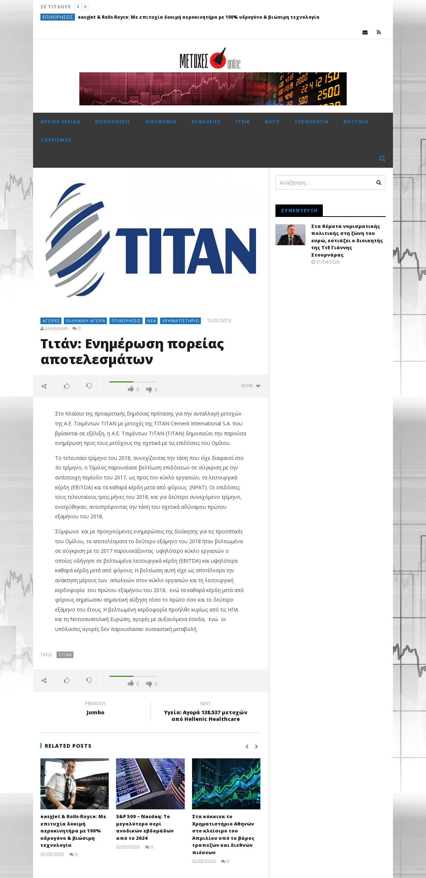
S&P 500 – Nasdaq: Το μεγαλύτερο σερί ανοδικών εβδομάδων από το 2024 (145, 827)
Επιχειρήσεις (58, 17)
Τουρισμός (56, 140)
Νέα (151, 320)
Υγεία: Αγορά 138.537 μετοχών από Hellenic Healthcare (205, 712)
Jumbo (95, 709)
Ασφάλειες (206, 122)
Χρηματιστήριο (180, 320)
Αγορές (51, 320)
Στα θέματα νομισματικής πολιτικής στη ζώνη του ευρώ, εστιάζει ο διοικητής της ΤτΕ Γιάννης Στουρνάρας (347, 240)
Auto (272, 122)
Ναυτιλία (356, 122)
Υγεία (242, 122)
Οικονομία (161, 122)
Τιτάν (65, 654)
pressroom (56, 328)
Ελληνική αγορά (85, 320)
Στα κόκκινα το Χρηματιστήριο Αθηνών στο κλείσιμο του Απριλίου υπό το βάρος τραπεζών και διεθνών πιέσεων (223, 834)
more (251, 385)
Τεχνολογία (312, 122)
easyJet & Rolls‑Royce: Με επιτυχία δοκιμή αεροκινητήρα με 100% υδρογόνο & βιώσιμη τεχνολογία (199, 17)
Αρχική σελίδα (60, 122)
